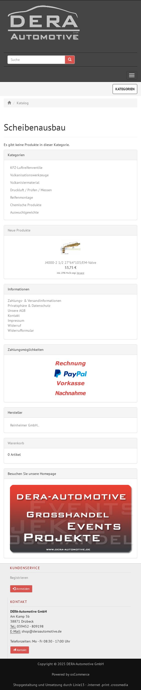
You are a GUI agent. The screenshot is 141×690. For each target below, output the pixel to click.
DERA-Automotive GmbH (85, 664)
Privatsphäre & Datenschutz (29, 305)
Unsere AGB (16, 310)
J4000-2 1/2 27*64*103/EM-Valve (70, 262)
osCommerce (79, 674)
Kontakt (14, 315)
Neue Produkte (19, 230)
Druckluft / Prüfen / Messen (31, 190)
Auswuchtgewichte (24, 212)
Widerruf (14, 325)
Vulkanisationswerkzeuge (29, 175)
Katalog (23, 103)
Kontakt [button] (19, 650)
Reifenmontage (21, 197)
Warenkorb (16, 443)
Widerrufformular (21, 330)
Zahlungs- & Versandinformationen (34, 300)
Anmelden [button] (21, 589)
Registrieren (19, 577)
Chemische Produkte (25, 205)
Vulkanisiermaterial (24, 182)
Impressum (16, 320)
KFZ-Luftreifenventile (26, 167)
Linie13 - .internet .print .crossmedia (100, 685)
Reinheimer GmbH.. (24, 425)
